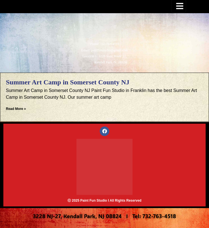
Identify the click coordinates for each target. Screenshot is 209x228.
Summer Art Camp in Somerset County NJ (67, 82)
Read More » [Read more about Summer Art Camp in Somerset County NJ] (16, 109)
